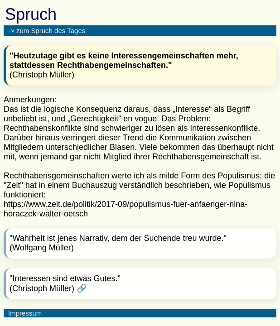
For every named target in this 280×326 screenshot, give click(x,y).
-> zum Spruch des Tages (46, 30)
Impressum (25, 313)
